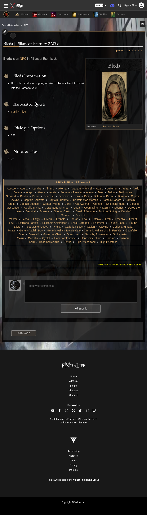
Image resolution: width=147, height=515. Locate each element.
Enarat (74, 219)
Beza (77, 196)
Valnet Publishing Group (86, 480)
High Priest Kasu (86, 241)
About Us (73, 390)
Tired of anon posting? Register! (119, 264)
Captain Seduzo (29, 203)
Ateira (125, 188)
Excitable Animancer (54, 222)
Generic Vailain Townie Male (64, 230)
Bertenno (64, 196)
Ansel (88, 188)
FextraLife (53, 480)
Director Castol (62, 211)
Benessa (49, 196)
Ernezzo (120, 219)
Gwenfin (33, 238)
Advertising (74, 451)
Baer (101, 192)
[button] (101, 5)
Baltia (111, 192)
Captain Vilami (51, 203)
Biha (87, 196)
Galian (91, 226)
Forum (73, 385)
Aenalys (36, 188)
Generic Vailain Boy (31, 230)
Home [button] (22, 14)
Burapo (122, 196)
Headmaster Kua (49, 241)
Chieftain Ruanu (115, 203)
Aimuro (50, 188)
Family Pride (18, 111)
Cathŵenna (82, 203)
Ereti (108, 219)
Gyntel (46, 238)
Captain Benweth (34, 199)
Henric (67, 241)
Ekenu (48, 219)
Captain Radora (111, 199)
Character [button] (59, 14)
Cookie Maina (32, 207)
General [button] (39, 14)
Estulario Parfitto (28, 222)
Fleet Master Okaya (36, 226)
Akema (62, 188)
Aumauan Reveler (71, 192)
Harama (110, 238)
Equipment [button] (81, 14)
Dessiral (31, 211)
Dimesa (44, 211)
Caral (68, 203)
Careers (73, 456)
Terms (73, 460)
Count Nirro (91, 207)
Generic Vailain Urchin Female (103, 230)
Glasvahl (34, 234)
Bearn (35, 196)
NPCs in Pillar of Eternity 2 (73, 182)
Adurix (24, 188)
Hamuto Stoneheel (65, 238)
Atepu (29, 192)
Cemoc (97, 203)
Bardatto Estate (111, 126)
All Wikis (73, 381)
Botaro (98, 196)
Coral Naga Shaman (57, 207)
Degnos (119, 207)
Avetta (90, 192)
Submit (81, 308)
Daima (106, 207)
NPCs (26, 25)
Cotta (77, 207)
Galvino (103, 226)
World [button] (100, 14)
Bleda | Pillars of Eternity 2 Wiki (31, 43)
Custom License (77, 422)
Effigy (36, 219)
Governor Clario (52, 234)
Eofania (96, 219)
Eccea (25, 219)
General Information (10, 25)
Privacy (73, 465)
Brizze (110, 196)
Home (73, 376)
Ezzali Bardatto (80, 222)
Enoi (84, 219)
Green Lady (74, 234)
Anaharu (76, 188)
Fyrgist (56, 226)
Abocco (11, 188)
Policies (73, 470)
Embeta (60, 219)
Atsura (41, 192)
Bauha (24, 196)
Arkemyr (112, 188)
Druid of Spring (108, 211)
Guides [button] (118, 14)
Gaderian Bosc (74, 226)
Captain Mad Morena (85, 199)
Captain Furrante (59, 199)
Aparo (99, 188)
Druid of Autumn (85, 211)
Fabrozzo (99, 222)
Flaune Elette (117, 222)
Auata (52, 192)
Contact (73, 395)
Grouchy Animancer (97, 234)
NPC (23, 58)
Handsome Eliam (91, 238)
